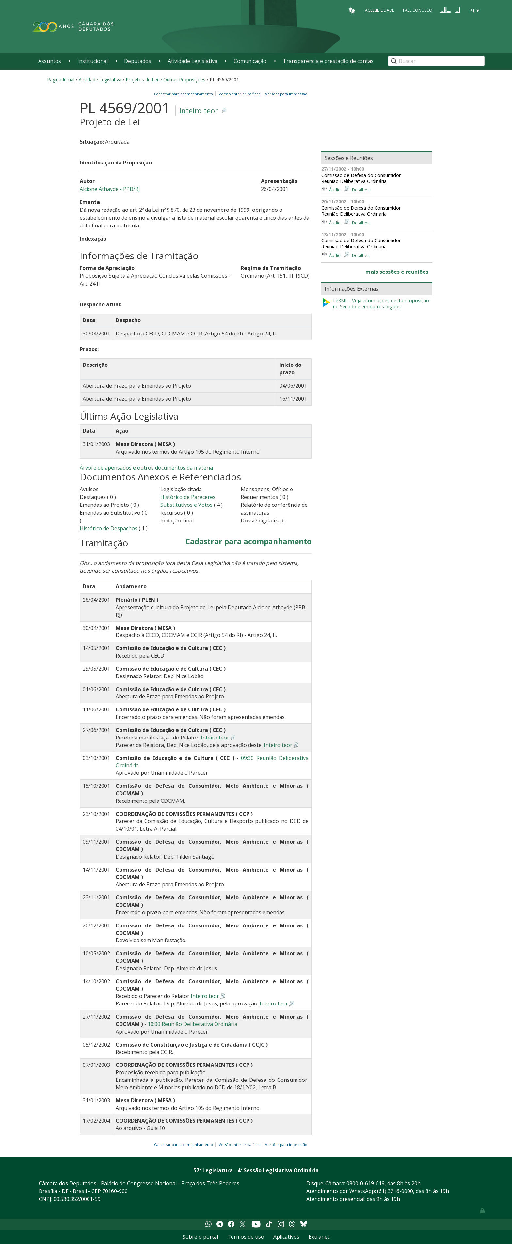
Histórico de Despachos (108, 528)
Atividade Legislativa (192, 61)
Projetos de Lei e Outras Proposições (165, 79)
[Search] (436, 61)
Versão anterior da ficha (240, 93)
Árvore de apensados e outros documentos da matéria (146, 467)
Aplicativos (286, 1236)
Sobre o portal (200, 1236)
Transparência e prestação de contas (328, 61)
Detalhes (361, 190)
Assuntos (49, 61)
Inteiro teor (198, 110)
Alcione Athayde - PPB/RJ (110, 189)
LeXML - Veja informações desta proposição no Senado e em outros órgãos (375, 304)
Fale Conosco (417, 10)
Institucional (92, 61)
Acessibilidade (379, 10)
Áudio (335, 190)
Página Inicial (60, 79)
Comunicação (250, 61)
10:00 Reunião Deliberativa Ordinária (192, 1024)
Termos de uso (245, 1236)
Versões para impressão (285, 93)
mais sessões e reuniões (396, 271)
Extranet (319, 1236)
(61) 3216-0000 (395, 1191)
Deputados (137, 61)
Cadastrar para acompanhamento (184, 93)
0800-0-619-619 (365, 1183)
